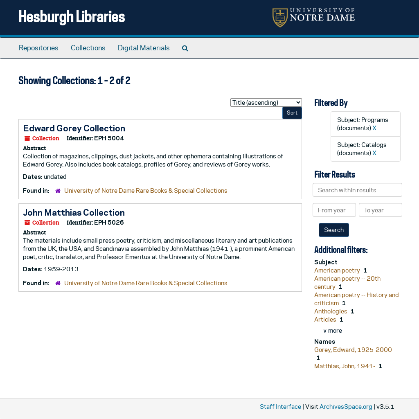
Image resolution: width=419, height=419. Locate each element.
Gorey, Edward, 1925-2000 (353, 349)
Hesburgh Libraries (71, 16)
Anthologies (331, 311)
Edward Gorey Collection (74, 128)
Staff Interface (280, 406)
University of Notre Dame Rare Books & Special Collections (146, 190)
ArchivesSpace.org (346, 406)
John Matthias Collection (74, 212)
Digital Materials (144, 48)
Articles (326, 319)
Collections (88, 48)
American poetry (337, 270)
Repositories (39, 48)
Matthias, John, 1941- (345, 366)
